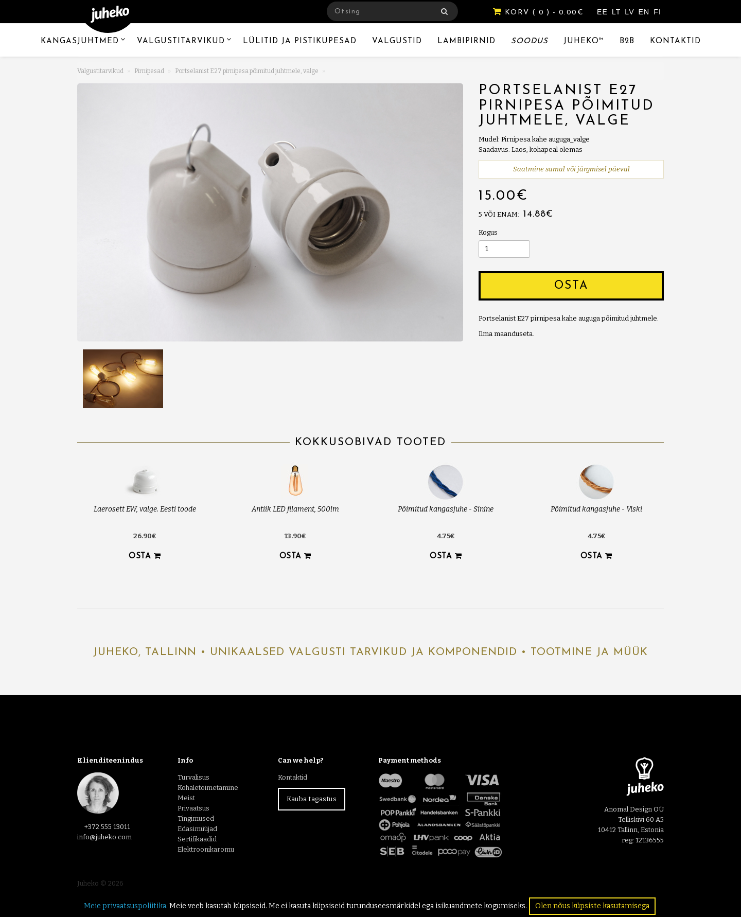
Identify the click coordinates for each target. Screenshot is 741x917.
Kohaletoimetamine (208, 787)
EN (645, 12)
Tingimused (196, 818)
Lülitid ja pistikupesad (300, 41)
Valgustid (397, 41)
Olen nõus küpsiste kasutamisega (592, 906)
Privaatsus (193, 808)
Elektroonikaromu (206, 849)
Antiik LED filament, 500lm (295, 509)
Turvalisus (193, 777)
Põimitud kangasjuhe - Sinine (445, 509)
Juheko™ (583, 41)
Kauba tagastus (312, 799)
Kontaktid (675, 41)
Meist (186, 798)
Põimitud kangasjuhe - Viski (596, 509)
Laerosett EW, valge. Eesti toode (145, 509)
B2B (627, 41)
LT (617, 12)
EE (603, 12)
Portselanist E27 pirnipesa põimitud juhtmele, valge (247, 71)
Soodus (529, 41)
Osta (571, 286)
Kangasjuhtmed (80, 41)
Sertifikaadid (197, 839)
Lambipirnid (466, 41)
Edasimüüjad (197, 829)
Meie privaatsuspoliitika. (126, 906)
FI (657, 12)
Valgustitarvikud (181, 41)
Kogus (488, 232)
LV (631, 12)
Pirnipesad (149, 71)
